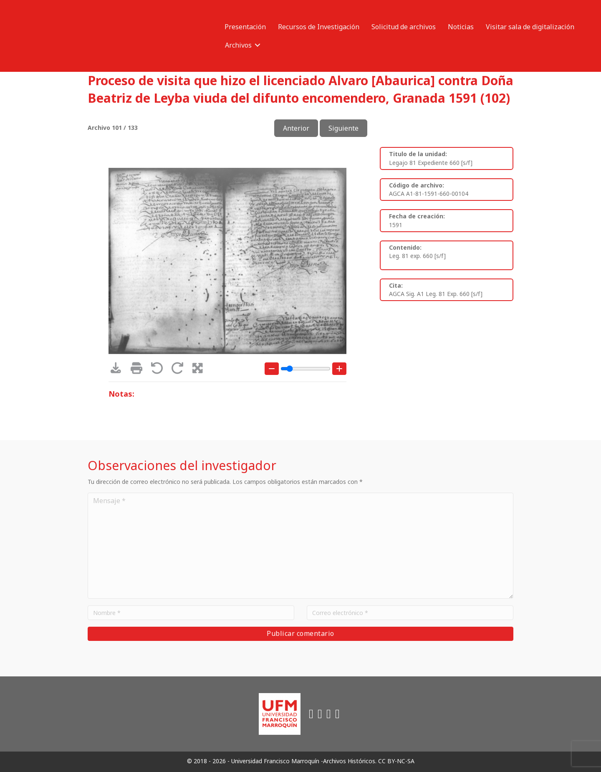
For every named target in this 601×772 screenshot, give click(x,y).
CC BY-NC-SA (396, 761)
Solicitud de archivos (403, 26)
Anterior (296, 128)
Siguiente (343, 128)
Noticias (461, 26)
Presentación (245, 26)
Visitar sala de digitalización (530, 26)
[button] (257, 45)
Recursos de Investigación (318, 26)
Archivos (238, 45)
